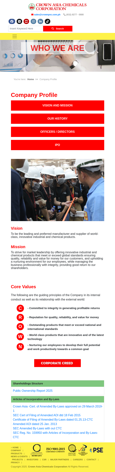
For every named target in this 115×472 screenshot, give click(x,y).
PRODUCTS (16, 453)
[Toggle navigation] (14, 36)
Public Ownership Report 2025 (33, 390)
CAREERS (78, 459)
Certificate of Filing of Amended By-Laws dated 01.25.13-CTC (53, 419)
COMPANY (16, 450)
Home (30, 79)
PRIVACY (15, 462)
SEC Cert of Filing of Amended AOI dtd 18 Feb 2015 (47, 415)
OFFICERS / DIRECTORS (57, 131)
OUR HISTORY (57, 118)
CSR (44, 459)
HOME (16, 447)
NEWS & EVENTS (19, 456)
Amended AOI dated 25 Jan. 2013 (35, 424)
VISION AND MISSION (57, 105)
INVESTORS (32, 459)
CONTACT (91, 459)
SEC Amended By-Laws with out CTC (37, 428)
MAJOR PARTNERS (59, 459)
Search (58, 28)
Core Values (23, 286)
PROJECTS (17, 459)
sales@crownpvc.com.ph (47, 14)
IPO (57, 144)
